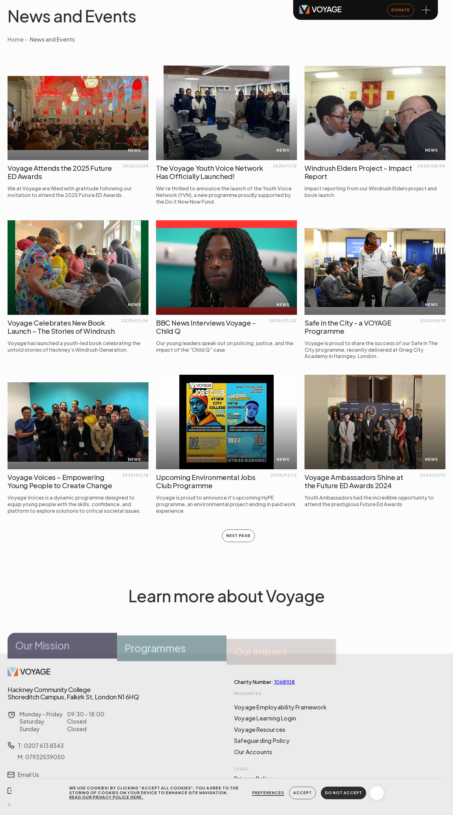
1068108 (284, 682)
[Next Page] (238, 535)
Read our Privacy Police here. (106, 797)
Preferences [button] (268, 792)
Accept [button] (302, 792)
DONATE (400, 10)
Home (16, 39)
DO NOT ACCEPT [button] (343, 792)
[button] (377, 793)
